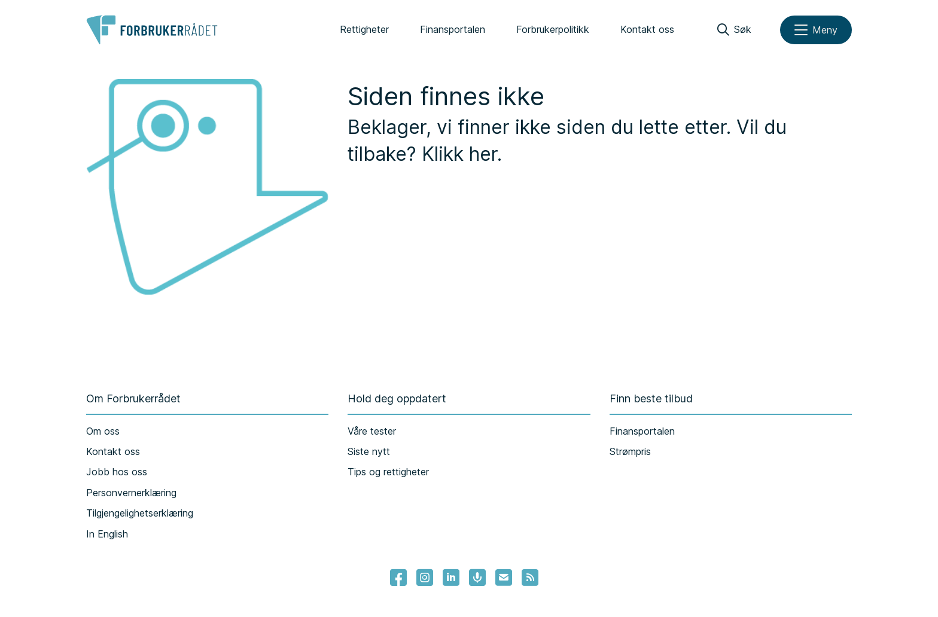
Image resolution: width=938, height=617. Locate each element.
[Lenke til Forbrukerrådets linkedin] (451, 577)
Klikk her (459, 154)
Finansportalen (452, 29)
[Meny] (816, 30)
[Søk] (734, 30)
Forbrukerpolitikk (552, 29)
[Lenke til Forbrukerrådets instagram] (424, 577)
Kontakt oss (647, 29)
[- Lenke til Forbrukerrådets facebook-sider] (398, 577)
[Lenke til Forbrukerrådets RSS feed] (530, 577)
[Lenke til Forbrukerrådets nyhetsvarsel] (503, 577)
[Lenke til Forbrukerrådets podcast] (477, 577)
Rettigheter (364, 29)
